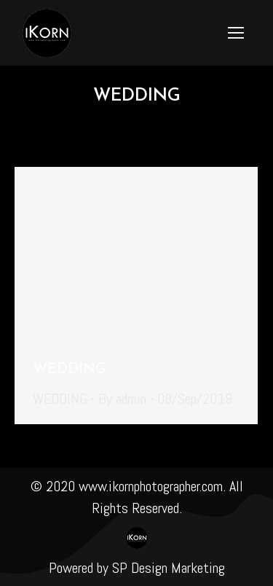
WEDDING (69, 369)
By (122, 398)
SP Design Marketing (168, 567)
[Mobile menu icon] (236, 32)
